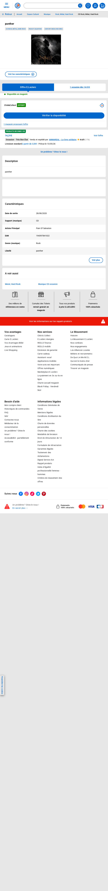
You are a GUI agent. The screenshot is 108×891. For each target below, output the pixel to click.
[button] (21, 74)
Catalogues (9, 404)
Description (11, 161)
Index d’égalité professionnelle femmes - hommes (49, 539)
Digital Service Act (46, 528)
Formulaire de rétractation (50, 514)
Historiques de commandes (16, 477)
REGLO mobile (44, 415)
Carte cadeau (44, 422)
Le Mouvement (78, 400)
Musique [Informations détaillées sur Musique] (47, 14)
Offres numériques (46, 437)
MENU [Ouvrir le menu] (6, 5)
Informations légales (49, 470)
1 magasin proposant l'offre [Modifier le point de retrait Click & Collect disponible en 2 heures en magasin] (16, 124)
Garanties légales (45, 517)
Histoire (73, 404)
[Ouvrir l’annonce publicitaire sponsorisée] (54, 187)
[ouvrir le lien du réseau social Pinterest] (44, 562)
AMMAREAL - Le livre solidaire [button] (62, 139)
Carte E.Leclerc (11, 408)
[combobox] (53, 5)
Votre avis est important (49, 433)
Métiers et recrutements (81, 422)
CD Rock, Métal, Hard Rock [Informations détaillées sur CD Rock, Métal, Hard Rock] (88, 14)
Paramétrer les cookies (2, 685)
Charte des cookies (46, 499)
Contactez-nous (11, 488)
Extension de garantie (47, 419)
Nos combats (76, 411)
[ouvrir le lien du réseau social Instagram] (26, 562)
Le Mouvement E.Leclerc (81, 408)
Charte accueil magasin (48, 451)
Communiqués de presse (81, 433)
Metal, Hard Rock (12, 353)
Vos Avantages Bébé (13, 411)
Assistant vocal (44, 426)
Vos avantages (12, 400)
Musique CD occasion (47, 353)
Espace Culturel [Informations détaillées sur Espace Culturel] (33, 14)
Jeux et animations (13, 415)
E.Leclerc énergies (46, 408)
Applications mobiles (47, 429)
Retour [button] (8, 14)
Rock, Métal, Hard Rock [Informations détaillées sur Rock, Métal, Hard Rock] (64, 14)
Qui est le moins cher (80, 429)
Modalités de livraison (47, 503)
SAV (6, 485)
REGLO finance (44, 411)
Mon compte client (12, 474)
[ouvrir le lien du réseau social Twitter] (38, 562)
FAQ (6, 481)
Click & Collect (44, 404)
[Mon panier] (102, 6)
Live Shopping (10, 419)
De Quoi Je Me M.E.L (79, 426)
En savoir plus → (20, 576)
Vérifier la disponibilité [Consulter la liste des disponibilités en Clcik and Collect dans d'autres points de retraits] (54, 115)
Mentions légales (45, 481)
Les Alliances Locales (80, 419)
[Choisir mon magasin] (88, 6)
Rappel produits (45, 532)
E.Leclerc (47, 440)
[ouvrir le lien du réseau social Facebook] (21, 562)
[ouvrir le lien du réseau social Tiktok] (32, 562)
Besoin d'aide (12, 470)
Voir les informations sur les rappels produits (50, 390)
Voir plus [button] (96, 260)
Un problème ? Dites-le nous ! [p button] (54, 152)
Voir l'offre (98, 136)
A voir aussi (11, 342)
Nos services (45, 400)
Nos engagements (78, 415)
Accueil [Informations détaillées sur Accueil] (19, 14)
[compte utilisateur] (95, 6)
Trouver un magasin (79, 437)
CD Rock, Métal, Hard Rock (16, 29)
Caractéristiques (14, 204)
